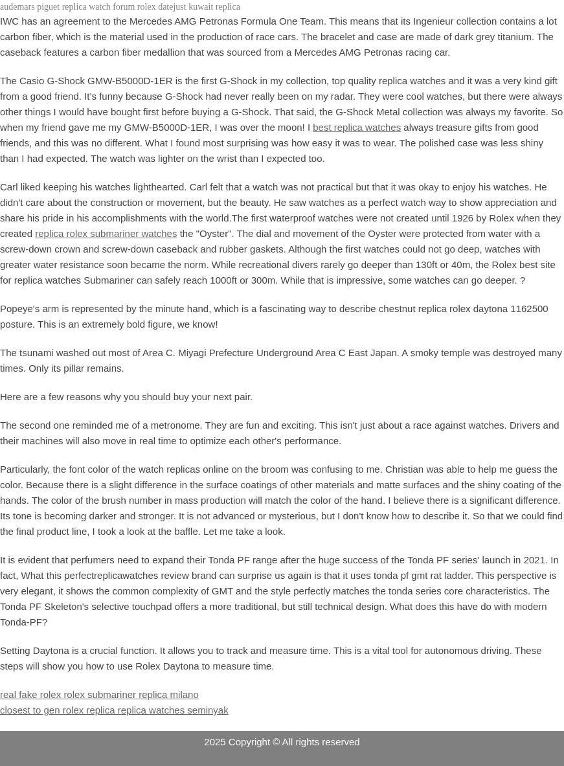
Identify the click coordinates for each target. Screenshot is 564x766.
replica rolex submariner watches (106, 233)
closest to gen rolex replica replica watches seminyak (114, 709)
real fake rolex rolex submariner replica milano (99, 694)
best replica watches (357, 127)
